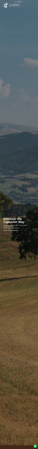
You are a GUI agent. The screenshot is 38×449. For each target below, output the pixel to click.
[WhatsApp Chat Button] (35, 446)
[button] (19, 2)
